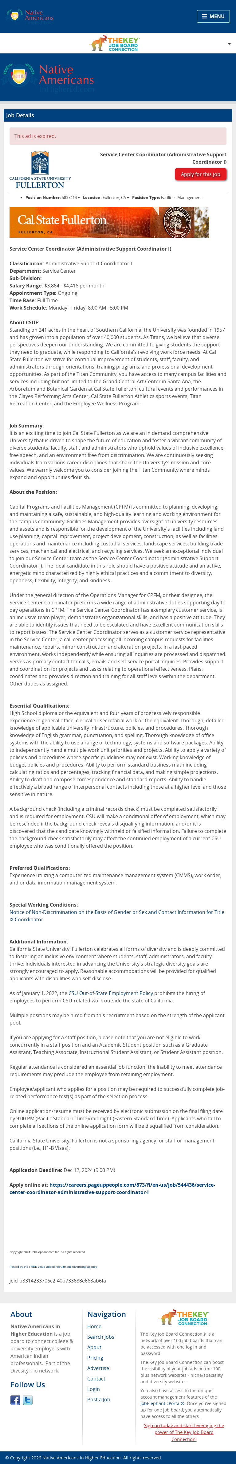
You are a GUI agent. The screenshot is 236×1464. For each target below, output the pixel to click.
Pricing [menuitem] (95, 1357)
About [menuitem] (94, 1347)
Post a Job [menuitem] (98, 1399)
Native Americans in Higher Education (81, 1458)
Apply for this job (200, 174)
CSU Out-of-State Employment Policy (111, 993)
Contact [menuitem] (96, 1378)
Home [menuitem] (94, 1326)
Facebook (15, 1400)
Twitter (28, 1400)
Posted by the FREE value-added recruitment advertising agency (53, 1266)
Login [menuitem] (93, 1389)
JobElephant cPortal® (162, 1403)
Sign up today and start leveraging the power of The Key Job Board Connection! (184, 1432)
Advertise (98, 1368)
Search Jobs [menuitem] (100, 1336)
